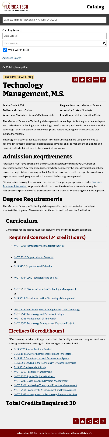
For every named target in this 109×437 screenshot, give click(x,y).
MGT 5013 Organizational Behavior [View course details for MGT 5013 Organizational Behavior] (33, 257)
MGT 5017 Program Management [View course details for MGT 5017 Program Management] (33, 371)
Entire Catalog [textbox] (10, 36)
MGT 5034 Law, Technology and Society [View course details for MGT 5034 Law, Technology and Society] (36, 277)
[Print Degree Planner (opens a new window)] (75, 79)
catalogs (24, 433)
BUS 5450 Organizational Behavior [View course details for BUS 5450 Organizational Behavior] (33, 266)
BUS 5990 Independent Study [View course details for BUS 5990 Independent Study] (30, 367)
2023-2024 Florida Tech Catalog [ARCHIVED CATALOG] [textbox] (30, 19)
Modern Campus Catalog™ (77, 433)
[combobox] (54, 20)
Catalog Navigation (17, 66)
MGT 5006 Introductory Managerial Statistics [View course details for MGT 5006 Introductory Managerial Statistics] (39, 245)
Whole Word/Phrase (18, 49)
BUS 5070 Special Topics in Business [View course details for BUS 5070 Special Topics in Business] (33, 349)
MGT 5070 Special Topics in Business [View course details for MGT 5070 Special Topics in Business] (34, 376)
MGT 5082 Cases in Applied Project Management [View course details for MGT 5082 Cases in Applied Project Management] (41, 380)
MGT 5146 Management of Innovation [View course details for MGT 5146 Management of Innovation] (35, 318)
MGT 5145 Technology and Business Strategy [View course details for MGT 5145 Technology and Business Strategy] (39, 313)
